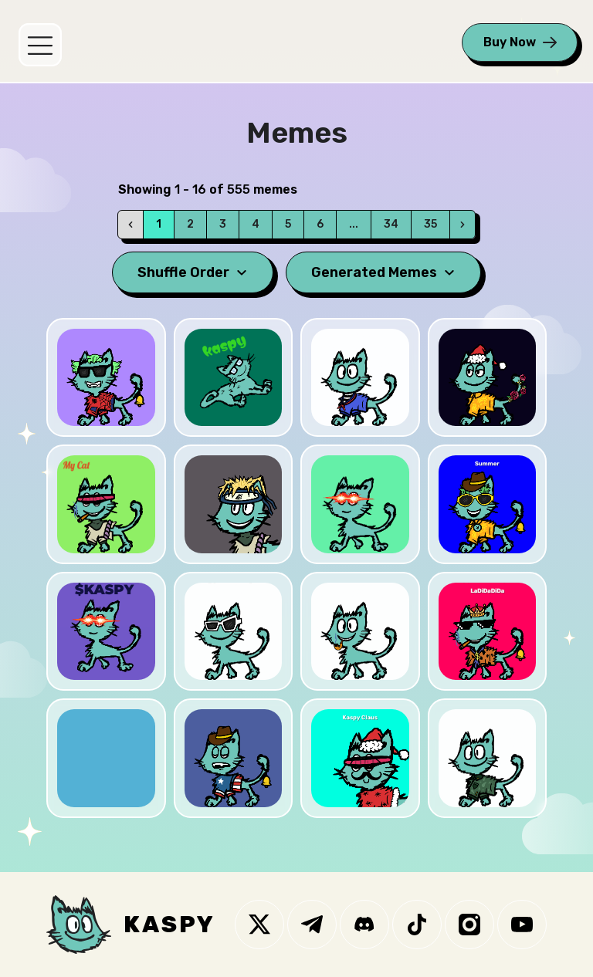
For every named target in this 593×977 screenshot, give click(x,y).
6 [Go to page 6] (320, 224)
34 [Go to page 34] (391, 224)
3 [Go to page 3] (222, 224)
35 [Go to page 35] (430, 224)
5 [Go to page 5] (288, 224)
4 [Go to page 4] (255, 224)
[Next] (462, 224)
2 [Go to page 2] (190, 224)
